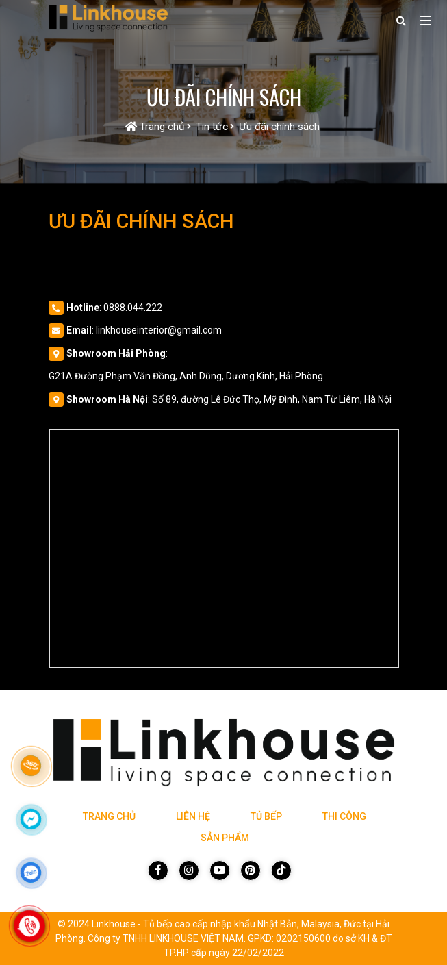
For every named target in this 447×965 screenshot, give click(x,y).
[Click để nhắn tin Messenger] (31, 819)
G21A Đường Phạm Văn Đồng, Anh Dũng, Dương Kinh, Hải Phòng (186, 376)
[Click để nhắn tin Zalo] (31, 872)
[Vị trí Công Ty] (224, 548)
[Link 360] (31, 765)
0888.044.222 (132, 307)
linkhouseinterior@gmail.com (159, 330)
